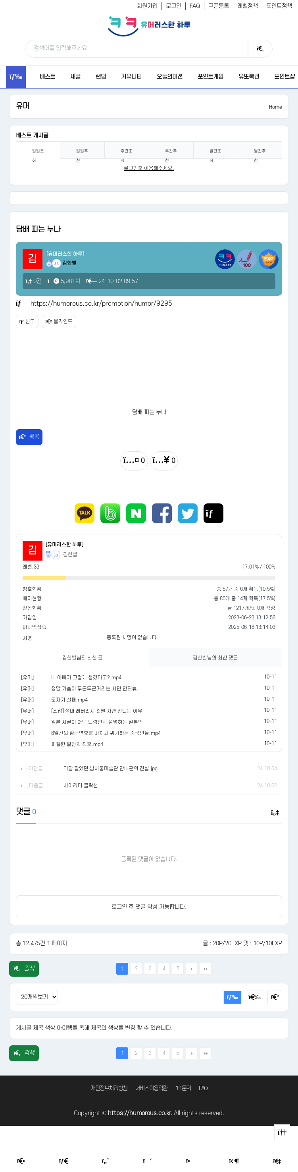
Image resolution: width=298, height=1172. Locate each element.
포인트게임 (210, 76)
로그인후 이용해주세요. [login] (149, 168)
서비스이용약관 (151, 1088)
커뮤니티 (131, 76)
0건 (34, 281)
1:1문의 (183, 1088)
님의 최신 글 (82, 658)
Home (275, 107)
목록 (29, 437)
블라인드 (58, 321)
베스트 (47, 76)
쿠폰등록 (218, 6)
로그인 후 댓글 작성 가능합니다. (149, 907)
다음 (192, 969)
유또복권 (248, 76)
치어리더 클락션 (80, 785)
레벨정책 (247, 6)
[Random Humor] (147, 1161)
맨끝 (205, 969)
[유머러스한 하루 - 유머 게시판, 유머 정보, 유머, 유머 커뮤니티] (149, 26)
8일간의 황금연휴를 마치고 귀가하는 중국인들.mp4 (106, 733)
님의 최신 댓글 (215, 658)
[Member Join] (277, 1161)
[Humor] (105, 1161)
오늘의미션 (170, 76)
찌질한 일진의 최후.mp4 (77, 744)
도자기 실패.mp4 (69, 700)
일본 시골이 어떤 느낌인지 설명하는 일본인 (97, 722)
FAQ (195, 6)
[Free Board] (63, 1161)
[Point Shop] (190, 1161)
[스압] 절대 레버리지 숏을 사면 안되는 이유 (96, 711)
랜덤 (101, 76)
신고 (27, 321)
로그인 (173, 6)
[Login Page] (234, 1161)
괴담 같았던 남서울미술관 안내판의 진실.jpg (110, 768)
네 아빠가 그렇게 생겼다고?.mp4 (86, 677)
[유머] (27, 677)
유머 (22, 106)
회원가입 (147, 6)
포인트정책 (279, 6)
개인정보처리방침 (108, 1088)
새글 (75, 76)
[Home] (21, 1161)
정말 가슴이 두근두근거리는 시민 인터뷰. (94, 689)
